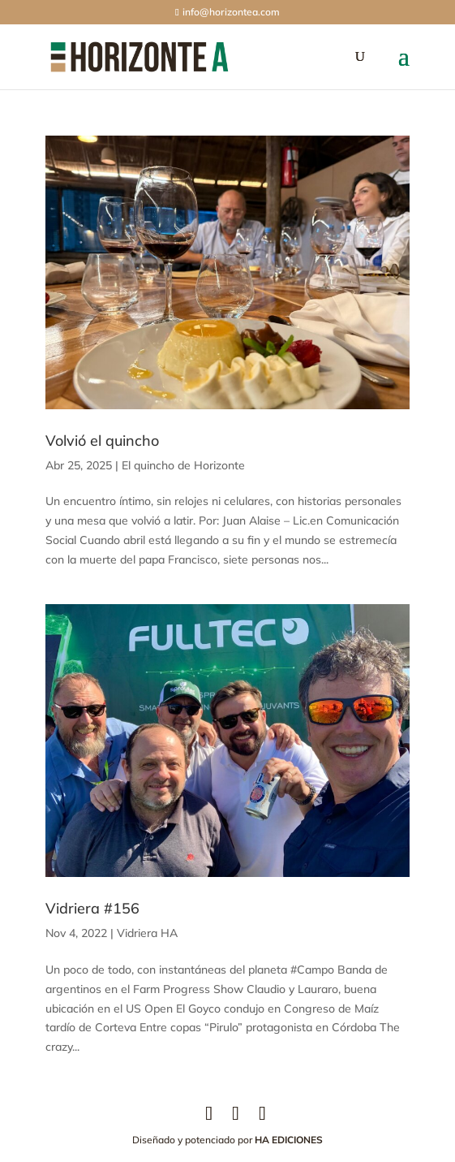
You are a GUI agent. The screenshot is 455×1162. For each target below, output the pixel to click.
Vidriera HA (147, 933)
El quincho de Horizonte (183, 465)
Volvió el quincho (102, 440)
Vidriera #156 (92, 908)
